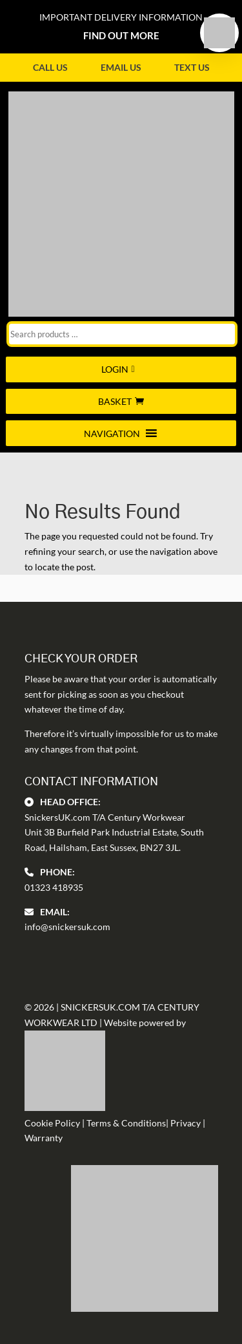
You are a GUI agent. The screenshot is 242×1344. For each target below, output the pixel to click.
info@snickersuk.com (67, 926)
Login (114, 369)
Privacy (185, 1122)
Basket (115, 401)
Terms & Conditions (126, 1122)
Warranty (44, 1137)
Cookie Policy (52, 1122)
